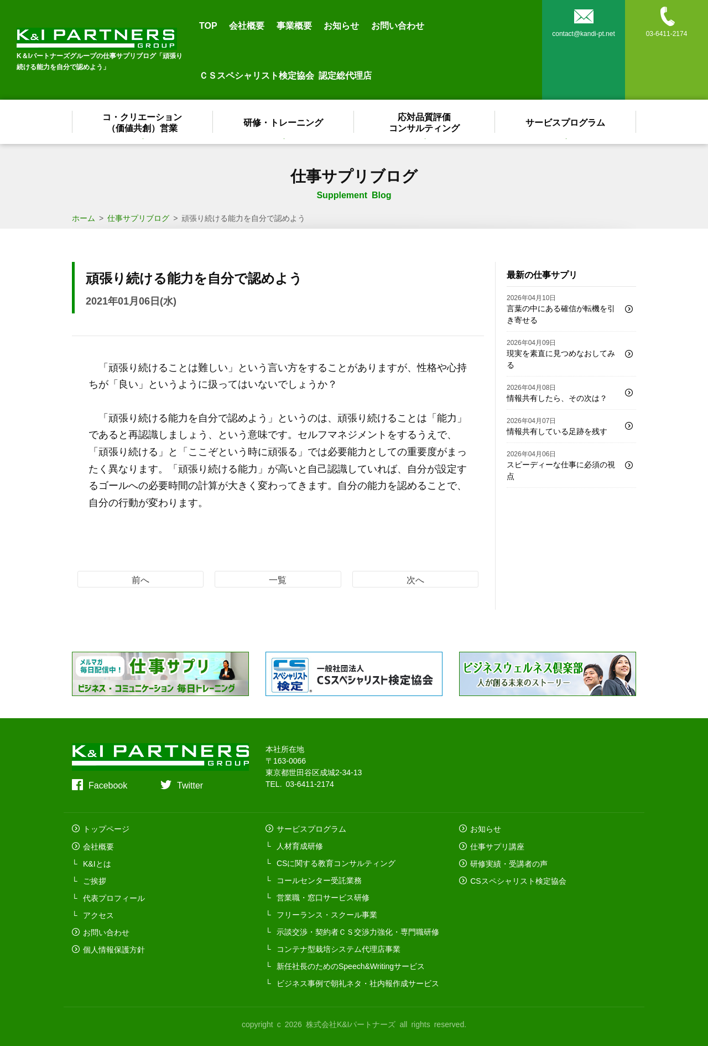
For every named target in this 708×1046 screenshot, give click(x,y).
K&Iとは (97, 863)
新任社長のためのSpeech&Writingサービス (351, 966)
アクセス (98, 914)
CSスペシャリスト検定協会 (518, 880)
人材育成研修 (300, 845)
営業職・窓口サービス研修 (323, 897)
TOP (208, 24)
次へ (415, 579)
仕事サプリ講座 (497, 845)
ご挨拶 (94, 880)
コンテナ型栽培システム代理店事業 (338, 948)
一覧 (278, 579)
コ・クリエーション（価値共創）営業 (143, 122)
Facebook (107, 784)
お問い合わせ (397, 24)
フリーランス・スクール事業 (327, 914)
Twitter (190, 784)
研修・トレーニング (284, 121)
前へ (140, 579)
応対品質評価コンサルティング (424, 122)
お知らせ (341, 24)
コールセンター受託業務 (319, 880)
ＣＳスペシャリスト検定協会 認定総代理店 (285, 74)
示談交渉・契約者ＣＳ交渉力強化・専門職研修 (358, 931)
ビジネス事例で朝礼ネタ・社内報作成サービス (358, 983)
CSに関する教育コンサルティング (336, 863)
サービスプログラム (566, 121)
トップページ (106, 828)
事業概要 (294, 24)
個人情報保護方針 (114, 948)
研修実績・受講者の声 (509, 863)
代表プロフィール (114, 897)
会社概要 (246, 24)
